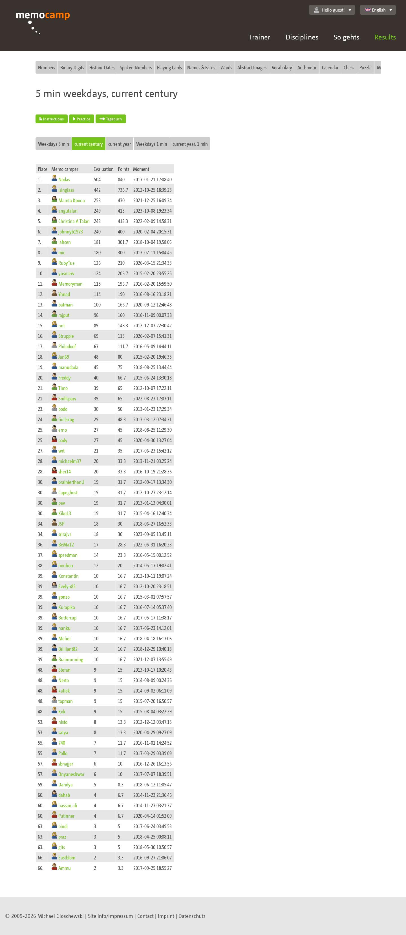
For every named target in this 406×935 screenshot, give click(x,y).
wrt (61, 450)
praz (62, 836)
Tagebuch (111, 118)
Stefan (64, 669)
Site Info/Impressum (110, 916)
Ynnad (64, 294)
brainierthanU (71, 481)
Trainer (259, 36)
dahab (64, 794)
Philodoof (67, 346)
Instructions (51, 118)
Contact (145, 916)
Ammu (64, 868)
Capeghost (68, 492)
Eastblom (66, 857)
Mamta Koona (71, 200)
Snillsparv (67, 398)
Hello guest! (329, 10)
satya (63, 732)
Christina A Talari (74, 221)
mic (61, 252)
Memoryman (70, 283)
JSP (61, 523)
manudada (68, 367)
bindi (63, 826)
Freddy (64, 377)
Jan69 (63, 356)
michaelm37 (69, 461)
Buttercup (67, 617)
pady (62, 440)
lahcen (64, 242)
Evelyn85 (67, 586)
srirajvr (64, 534)
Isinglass (66, 189)
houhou (65, 565)
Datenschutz (192, 916)
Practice (81, 118)
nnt (61, 325)
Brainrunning (70, 659)
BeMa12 (66, 544)
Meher (64, 638)
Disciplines (302, 36)
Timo (63, 388)
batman (65, 304)
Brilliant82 (68, 648)
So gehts (346, 36)
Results (385, 36)
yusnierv (66, 273)
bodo (62, 408)
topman (65, 701)
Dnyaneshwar (71, 774)
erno (62, 429)
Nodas (64, 179)
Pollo (62, 753)
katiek (64, 690)
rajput (63, 315)
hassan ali (67, 805)
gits (61, 847)
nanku (64, 628)
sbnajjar (65, 763)
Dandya (65, 784)
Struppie (66, 335)
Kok (61, 711)
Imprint (166, 916)
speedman (68, 555)
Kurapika (66, 607)
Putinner (66, 815)
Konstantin (68, 575)
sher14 (64, 471)
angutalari (68, 210)
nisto (62, 721)
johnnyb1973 (70, 231)
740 (61, 742)
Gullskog (66, 419)
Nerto (63, 680)
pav (61, 502)
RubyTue (66, 262)
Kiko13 (64, 513)
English (375, 10)
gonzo (64, 596)
